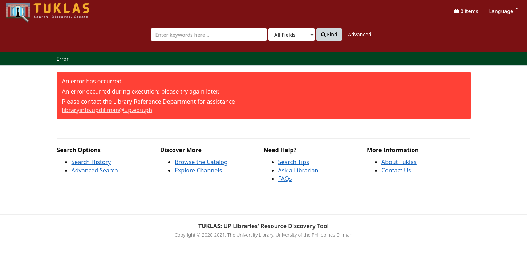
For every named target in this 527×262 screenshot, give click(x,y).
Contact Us (396, 170)
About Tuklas (399, 162)
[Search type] (291, 34)
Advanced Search (95, 170)
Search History (91, 162)
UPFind (23, 9)
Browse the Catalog (201, 162)
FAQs (285, 179)
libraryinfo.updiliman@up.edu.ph (107, 110)
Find (329, 34)
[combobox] (209, 34)
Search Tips (293, 162)
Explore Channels (198, 170)
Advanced (359, 34)
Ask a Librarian (298, 170)
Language (503, 11)
